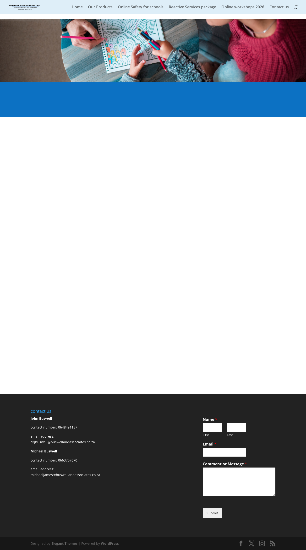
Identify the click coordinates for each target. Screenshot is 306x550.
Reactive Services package (192, 7)
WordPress (110, 543)
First (206, 435)
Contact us (279, 7)
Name (210, 419)
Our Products (100, 7)
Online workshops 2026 (242, 7)
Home (77, 7)
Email (210, 444)
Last (230, 435)
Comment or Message (225, 464)
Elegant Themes (64, 543)
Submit (212, 513)
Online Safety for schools (141, 7)
